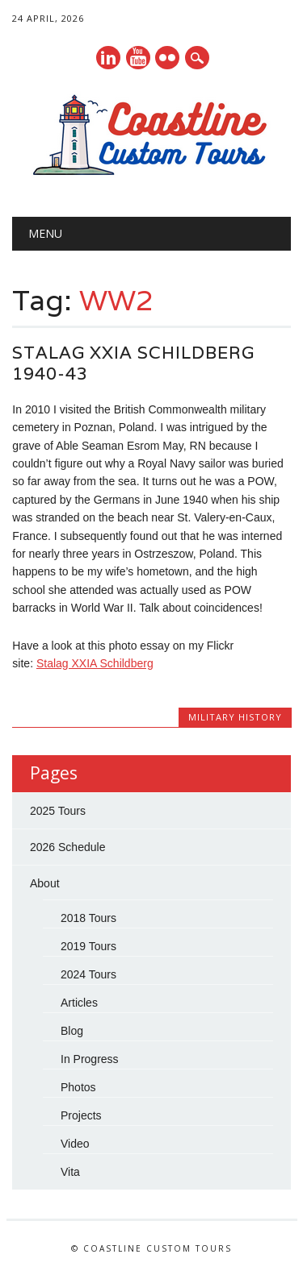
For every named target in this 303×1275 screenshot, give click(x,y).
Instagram (167, 57)
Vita (70, 1171)
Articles (79, 1002)
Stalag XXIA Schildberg (95, 663)
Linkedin (108, 57)
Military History (235, 717)
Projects (81, 1115)
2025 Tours (58, 810)
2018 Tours (88, 918)
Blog (72, 1030)
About (45, 883)
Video (75, 1143)
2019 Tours (88, 946)
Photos (78, 1087)
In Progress (90, 1059)
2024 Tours (88, 974)
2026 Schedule (67, 847)
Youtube (138, 57)
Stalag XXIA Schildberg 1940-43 (133, 363)
